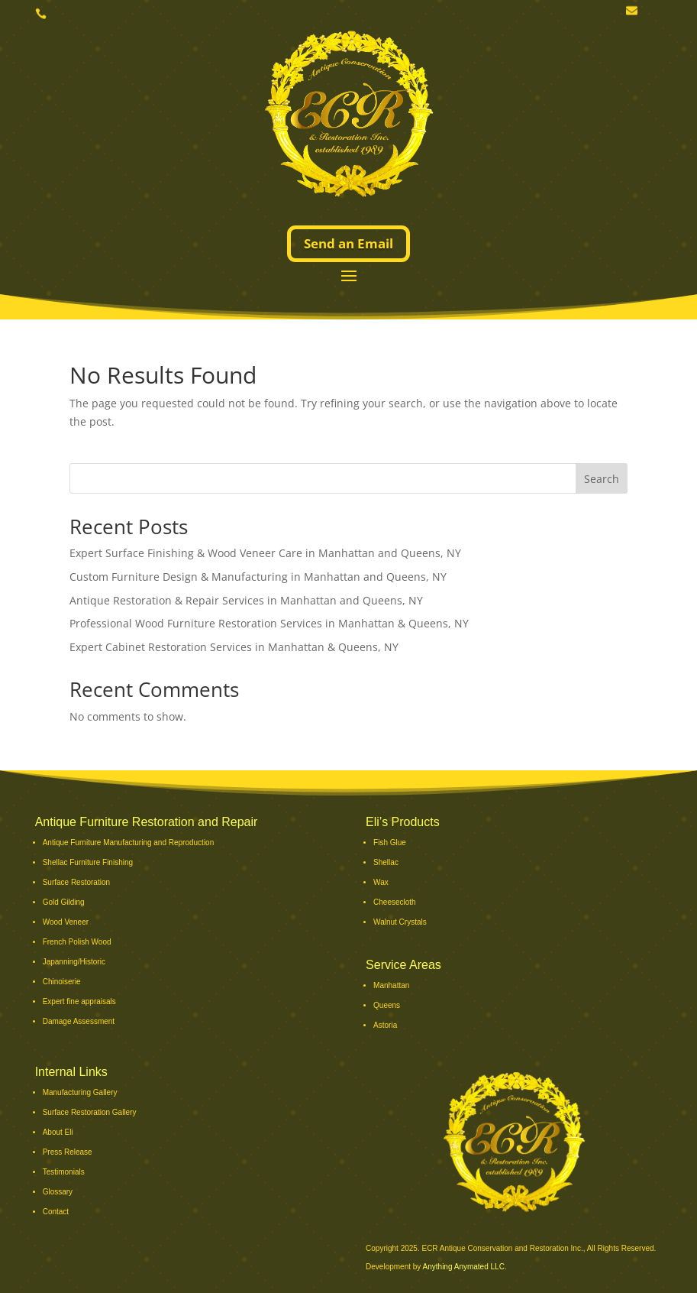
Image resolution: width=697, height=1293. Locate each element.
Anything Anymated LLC (464, 1266)
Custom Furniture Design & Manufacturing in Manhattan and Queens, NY (258, 576)
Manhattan (391, 985)
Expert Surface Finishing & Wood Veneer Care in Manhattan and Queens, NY (265, 553)
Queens (386, 1005)
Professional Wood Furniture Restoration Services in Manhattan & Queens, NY (269, 623)
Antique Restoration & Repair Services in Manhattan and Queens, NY (246, 600)
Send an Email (348, 243)
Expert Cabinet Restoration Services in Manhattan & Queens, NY (234, 647)
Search (601, 479)
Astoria (385, 1025)
